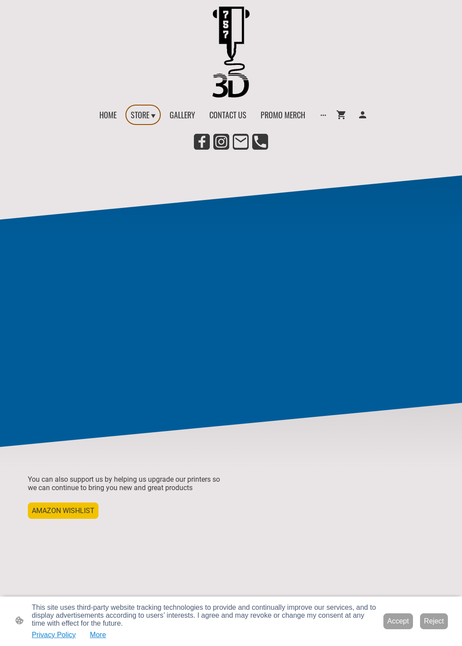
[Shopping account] (362, 115)
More (98, 634)
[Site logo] (231, 52)
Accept (398, 621)
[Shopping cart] (343, 115)
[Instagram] (221, 142)
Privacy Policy (54, 634)
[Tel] (260, 142)
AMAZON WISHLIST (63, 510)
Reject (434, 621)
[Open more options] (323, 115)
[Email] (241, 142)
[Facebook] (202, 142)
